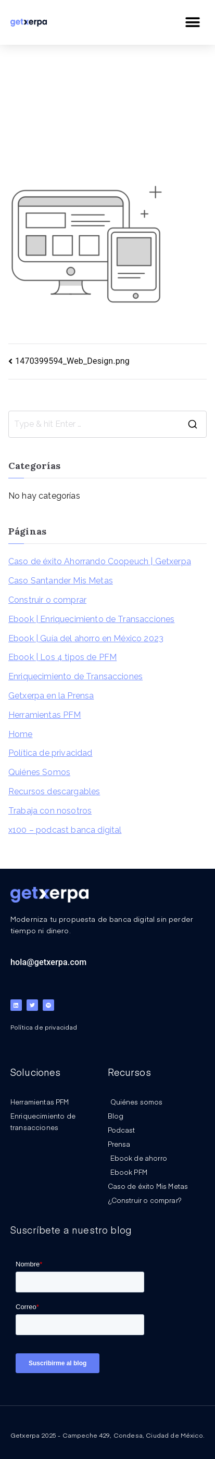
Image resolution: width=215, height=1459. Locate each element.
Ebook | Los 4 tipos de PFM (62, 657)
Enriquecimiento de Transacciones (75, 676)
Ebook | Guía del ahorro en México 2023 (85, 638)
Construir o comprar (47, 600)
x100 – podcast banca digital (64, 830)
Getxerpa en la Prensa (51, 696)
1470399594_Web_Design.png (72, 361)
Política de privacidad (50, 753)
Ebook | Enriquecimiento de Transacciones (91, 619)
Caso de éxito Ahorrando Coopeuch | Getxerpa (99, 561)
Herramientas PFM (44, 715)
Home (20, 734)
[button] (193, 22)
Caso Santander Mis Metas (60, 581)
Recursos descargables (54, 791)
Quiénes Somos (39, 772)
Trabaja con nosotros (50, 811)
